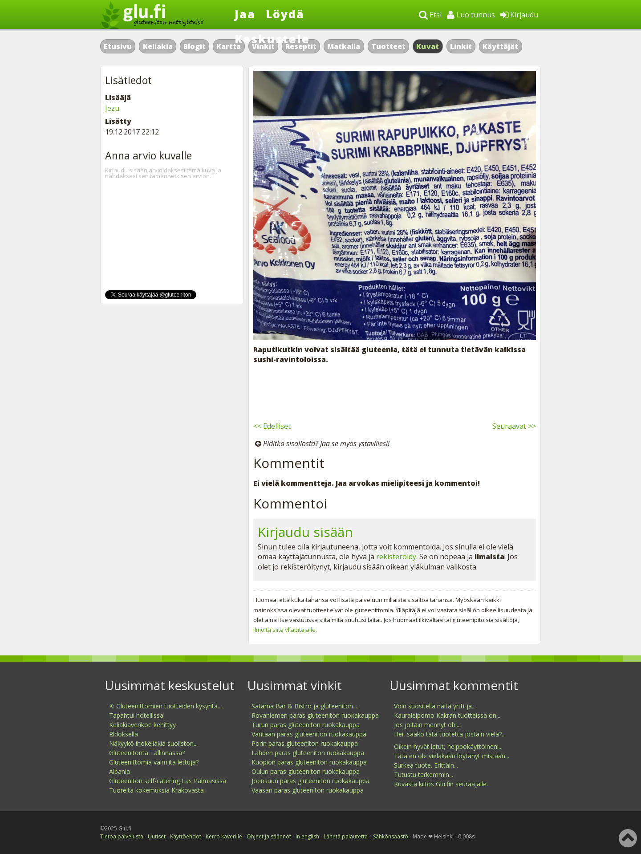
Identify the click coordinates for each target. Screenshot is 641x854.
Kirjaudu (519, 15)
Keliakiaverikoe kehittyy (142, 724)
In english (307, 836)
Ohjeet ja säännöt (269, 836)
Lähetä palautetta (346, 836)
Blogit (194, 46)
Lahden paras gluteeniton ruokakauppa (308, 752)
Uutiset (157, 836)
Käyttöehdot (185, 836)
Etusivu (118, 46)
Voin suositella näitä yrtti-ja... (435, 706)
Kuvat (427, 46)
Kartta (228, 46)
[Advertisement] (394, 391)
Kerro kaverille (224, 836)
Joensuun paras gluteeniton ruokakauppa (310, 781)
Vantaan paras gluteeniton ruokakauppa (309, 734)
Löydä (285, 13)
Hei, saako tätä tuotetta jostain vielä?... (450, 734)
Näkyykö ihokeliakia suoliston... (153, 743)
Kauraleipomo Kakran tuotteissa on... (447, 715)
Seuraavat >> (514, 426)
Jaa (245, 13)
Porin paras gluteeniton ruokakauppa (305, 743)
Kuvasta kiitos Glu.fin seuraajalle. (441, 784)
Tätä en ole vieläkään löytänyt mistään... (451, 756)
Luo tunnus (471, 15)
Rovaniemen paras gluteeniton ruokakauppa (315, 715)
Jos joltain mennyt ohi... (427, 724)
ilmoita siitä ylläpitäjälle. (285, 630)
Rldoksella (123, 734)
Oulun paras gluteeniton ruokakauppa (306, 771)
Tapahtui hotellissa (136, 715)
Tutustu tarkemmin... (423, 774)
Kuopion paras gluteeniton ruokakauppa (309, 762)
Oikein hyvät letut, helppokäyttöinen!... (448, 746)
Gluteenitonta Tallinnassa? (147, 752)
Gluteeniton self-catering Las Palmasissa (167, 781)
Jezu (112, 108)
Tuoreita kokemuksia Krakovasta (156, 790)
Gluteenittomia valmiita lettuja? (154, 762)
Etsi (430, 15)
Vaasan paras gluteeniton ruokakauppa (308, 790)
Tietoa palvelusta (121, 836)
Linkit (461, 46)
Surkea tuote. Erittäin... (426, 765)
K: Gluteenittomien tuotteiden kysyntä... (165, 706)
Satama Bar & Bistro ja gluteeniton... (304, 706)
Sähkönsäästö (390, 836)
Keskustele (272, 38)
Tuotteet (388, 46)
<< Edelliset (272, 426)
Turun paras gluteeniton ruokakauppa (306, 724)
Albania (119, 771)
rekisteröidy (396, 556)
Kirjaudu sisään (305, 532)
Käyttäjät (500, 46)
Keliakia (158, 46)
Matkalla (343, 46)
